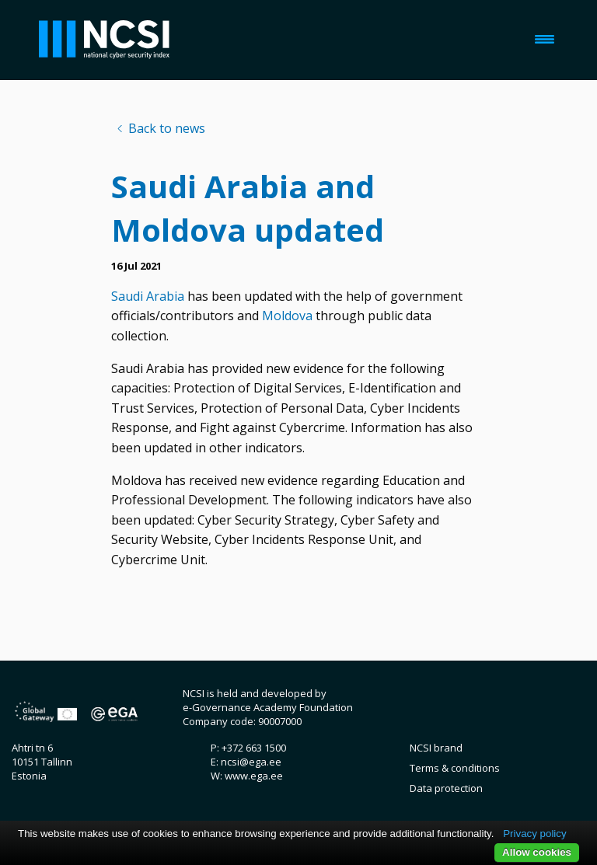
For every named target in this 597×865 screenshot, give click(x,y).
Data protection (446, 788)
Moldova (287, 315)
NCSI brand (436, 748)
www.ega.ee (254, 776)
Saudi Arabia (147, 296)
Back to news (166, 128)
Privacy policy (534, 833)
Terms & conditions (455, 768)
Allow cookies (536, 852)
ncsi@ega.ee (251, 762)
